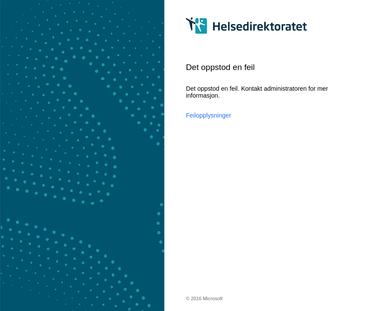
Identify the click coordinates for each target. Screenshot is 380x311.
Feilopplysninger (208, 115)
